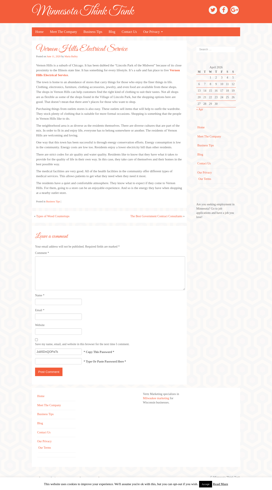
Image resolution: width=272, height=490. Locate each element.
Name (39, 295)
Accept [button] (206, 484)
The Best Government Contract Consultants (156, 216)
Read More (220, 484)
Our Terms (204, 179)
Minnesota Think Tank (83, 12)
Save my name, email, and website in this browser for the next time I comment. (82, 344)
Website (40, 325)
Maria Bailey (71, 56)
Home (39, 32)
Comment (42, 253)
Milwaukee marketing (156, 398)
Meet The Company (63, 32)
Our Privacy (153, 32)
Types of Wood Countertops (52, 216)
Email (39, 310)
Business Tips (93, 32)
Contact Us (129, 32)
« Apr (199, 109)
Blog (112, 32)
